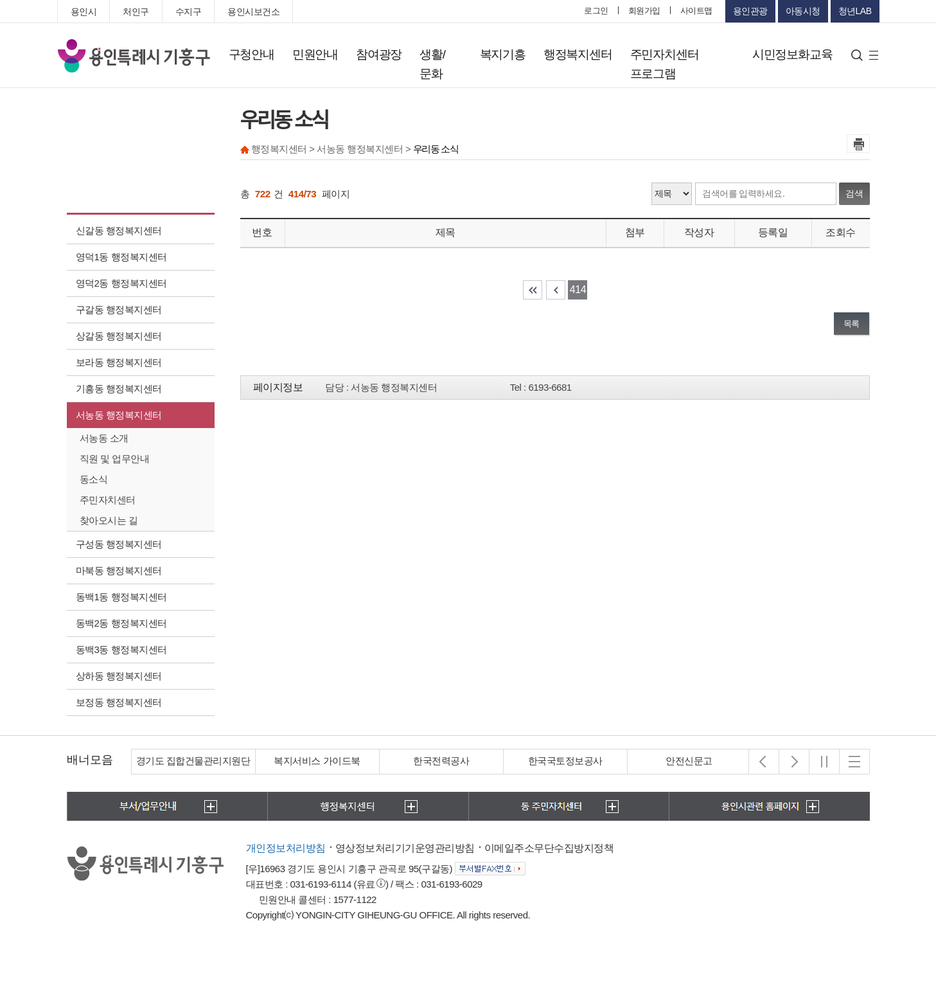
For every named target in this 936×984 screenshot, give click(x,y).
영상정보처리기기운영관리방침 (405, 848)
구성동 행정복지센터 (119, 544)
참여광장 (379, 54)
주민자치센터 (108, 499)
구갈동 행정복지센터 (119, 309)
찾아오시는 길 (109, 520)
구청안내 (251, 54)
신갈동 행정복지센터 (119, 230)
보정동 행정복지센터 (119, 702)
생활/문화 (432, 64)
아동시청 (803, 11)
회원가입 (644, 10)
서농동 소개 (104, 438)
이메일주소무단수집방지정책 (549, 848)
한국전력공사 (441, 760)
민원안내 (315, 54)
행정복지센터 (577, 54)
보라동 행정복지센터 (119, 362)
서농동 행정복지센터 (119, 414)
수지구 (188, 11)
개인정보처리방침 (286, 848)
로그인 (596, 10)
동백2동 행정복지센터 (121, 623)
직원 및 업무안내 (115, 458)
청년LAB (855, 11)
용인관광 (750, 11)
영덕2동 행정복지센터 (121, 283)
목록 (851, 323)
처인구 (136, 11)
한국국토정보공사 (565, 760)
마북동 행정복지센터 (119, 570)
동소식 (94, 479)
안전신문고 (689, 760)
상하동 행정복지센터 (119, 675)
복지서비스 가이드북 (317, 760)
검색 (854, 193)
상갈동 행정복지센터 (119, 335)
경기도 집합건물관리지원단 (193, 760)
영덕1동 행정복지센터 (121, 256)
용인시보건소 (253, 11)
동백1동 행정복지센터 (121, 596)
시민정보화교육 (792, 54)
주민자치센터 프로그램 (664, 64)
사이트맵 (696, 10)
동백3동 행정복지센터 (121, 649)
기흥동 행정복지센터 (119, 388)
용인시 (84, 11)
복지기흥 (502, 54)
